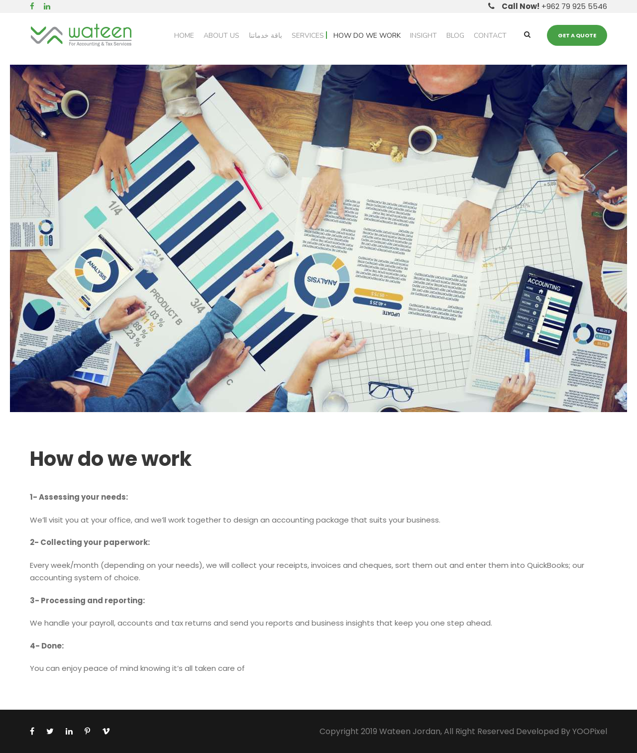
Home (184, 35)
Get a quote (577, 35)
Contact (490, 35)
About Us (221, 35)
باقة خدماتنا (265, 35)
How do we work (367, 35)
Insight (423, 35)
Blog (455, 35)
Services (308, 35)
